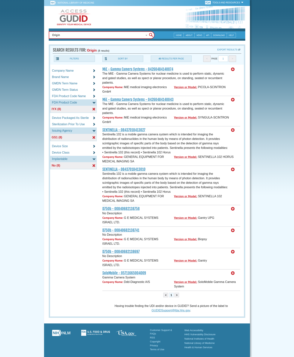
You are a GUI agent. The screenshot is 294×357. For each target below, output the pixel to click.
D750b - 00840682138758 (121, 208)
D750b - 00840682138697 (121, 251)
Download (219, 35)
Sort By (123, 58)
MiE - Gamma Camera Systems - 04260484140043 (138, 99)
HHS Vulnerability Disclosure (200, 334)
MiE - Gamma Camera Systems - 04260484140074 (137, 69)
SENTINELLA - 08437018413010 (124, 169)
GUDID (74, 17)
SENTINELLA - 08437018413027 (123, 130)
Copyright (155, 341)
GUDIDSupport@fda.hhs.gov (171, 310)
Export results (227, 49)
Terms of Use (157, 349)
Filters (74, 58)
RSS (152, 337)
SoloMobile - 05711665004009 (124, 273)
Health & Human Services (198, 347)
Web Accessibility (193, 330)
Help (231, 35)
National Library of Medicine (76, 3)
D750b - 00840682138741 (120, 230)
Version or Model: (185, 87)
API (207, 35)
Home (179, 35)
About (189, 35)
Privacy (154, 345)
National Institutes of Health (199, 338)
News (199, 35)
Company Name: (112, 87)
